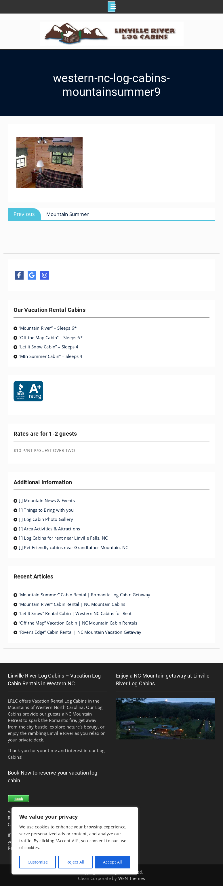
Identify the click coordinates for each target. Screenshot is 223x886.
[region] (75, 840)
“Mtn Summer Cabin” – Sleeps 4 (51, 356)
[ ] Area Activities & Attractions (49, 529)
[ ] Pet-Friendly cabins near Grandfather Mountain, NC (73, 547)
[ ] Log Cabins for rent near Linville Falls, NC (63, 538)
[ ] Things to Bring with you (46, 510)
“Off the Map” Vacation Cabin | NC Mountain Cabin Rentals (78, 623)
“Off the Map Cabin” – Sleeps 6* (51, 337)
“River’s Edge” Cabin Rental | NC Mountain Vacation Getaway (80, 632)
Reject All (75, 862)
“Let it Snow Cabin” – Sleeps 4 (49, 347)
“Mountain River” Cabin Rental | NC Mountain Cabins (72, 604)
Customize (38, 862)
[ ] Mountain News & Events (47, 500)
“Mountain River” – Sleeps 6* (48, 328)
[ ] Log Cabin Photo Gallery (46, 519)
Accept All (112, 862)
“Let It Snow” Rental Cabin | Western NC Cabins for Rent (75, 613)
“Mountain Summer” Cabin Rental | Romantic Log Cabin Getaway (84, 594)
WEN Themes (131, 878)
